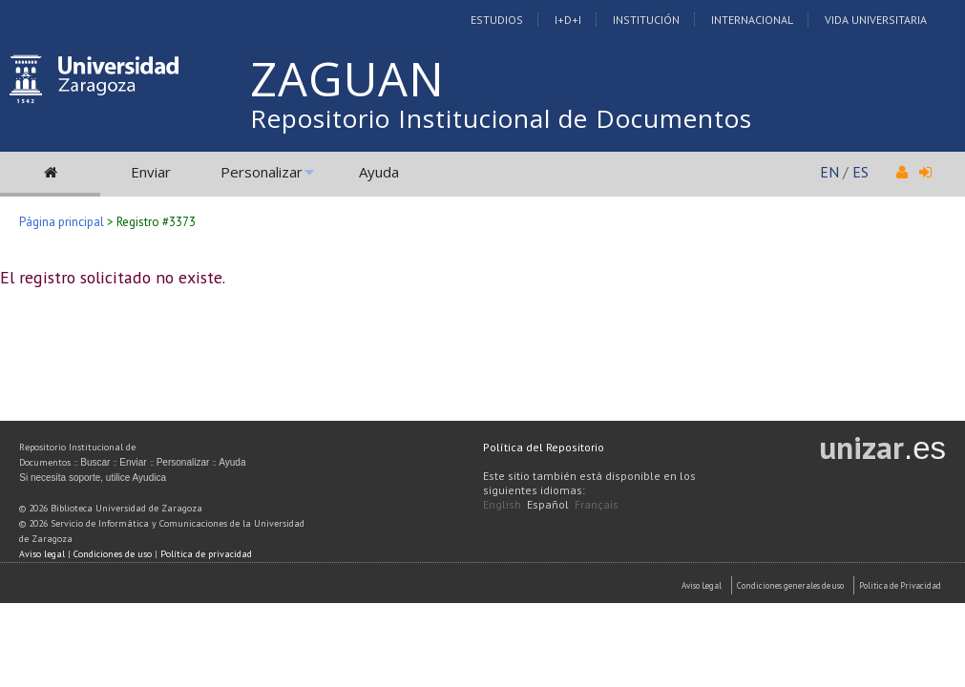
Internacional (752, 19)
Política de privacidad (206, 554)
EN (829, 171)
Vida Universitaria (876, 19)
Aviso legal (42, 554)
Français (597, 504)
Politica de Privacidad (900, 585)
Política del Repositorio (543, 447)
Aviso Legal (702, 585)
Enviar (151, 171)
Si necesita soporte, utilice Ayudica (92, 477)
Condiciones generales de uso (790, 585)
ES (860, 171)
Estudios (497, 19)
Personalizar (261, 171)
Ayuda (379, 171)
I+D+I (568, 19)
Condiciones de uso (112, 554)
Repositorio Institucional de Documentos (501, 118)
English (502, 504)
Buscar (95, 462)
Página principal (61, 222)
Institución (646, 19)
